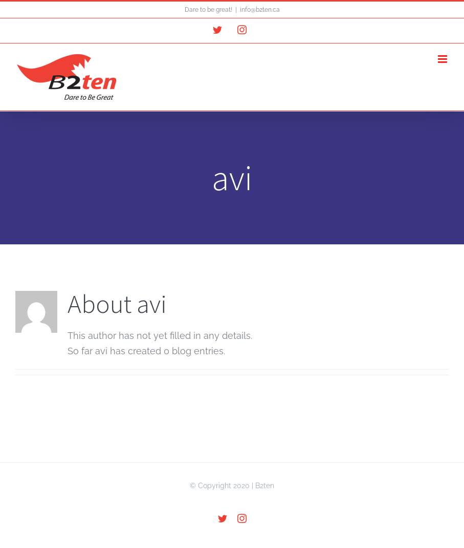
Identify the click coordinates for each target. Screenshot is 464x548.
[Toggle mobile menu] (443, 59)
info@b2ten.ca (260, 9)
